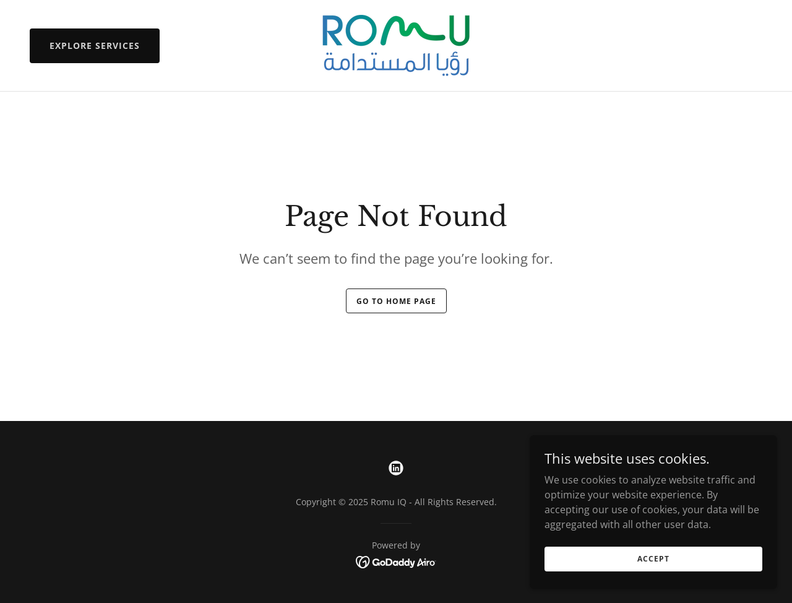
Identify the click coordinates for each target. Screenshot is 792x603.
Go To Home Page (396, 301)
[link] (396, 44)
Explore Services (95, 45)
